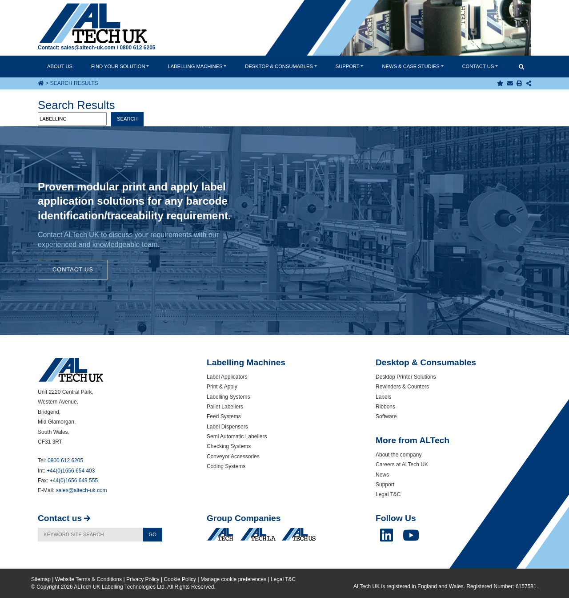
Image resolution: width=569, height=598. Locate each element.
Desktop (279, 66)
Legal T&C (388, 494)
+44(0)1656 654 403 (71, 471)
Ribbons (385, 407)
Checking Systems (229, 446)
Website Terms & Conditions (88, 579)
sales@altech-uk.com (88, 47)
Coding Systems (226, 466)
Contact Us (72, 269)
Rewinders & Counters (402, 387)
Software (386, 416)
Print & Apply (222, 387)
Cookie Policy (180, 579)
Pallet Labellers (225, 407)
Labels (383, 397)
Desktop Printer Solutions (406, 377)
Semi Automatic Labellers (237, 436)
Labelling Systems (228, 397)
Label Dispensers (227, 427)
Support (348, 66)
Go (152, 534)
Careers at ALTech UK (402, 464)
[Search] (91, 534)
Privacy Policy (143, 579)
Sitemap (41, 579)
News (410, 66)
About (59, 66)
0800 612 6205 (137, 47)
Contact (478, 66)
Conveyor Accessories (233, 456)
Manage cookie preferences (233, 579)
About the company (398, 455)
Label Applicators (227, 377)
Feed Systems (224, 416)
